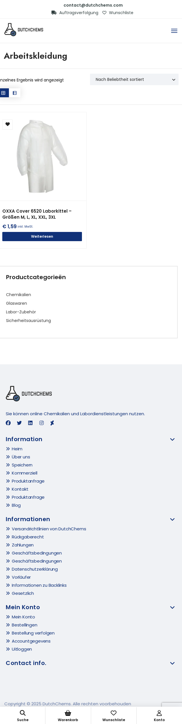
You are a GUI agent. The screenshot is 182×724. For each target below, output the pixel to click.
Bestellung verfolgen (33, 633)
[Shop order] (134, 79)
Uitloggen (22, 649)
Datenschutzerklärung (35, 569)
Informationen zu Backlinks (39, 585)
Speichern (22, 465)
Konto (159, 716)
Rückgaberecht (28, 537)
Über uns (21, 457)
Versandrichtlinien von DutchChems (49, 529)
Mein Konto (23, 617)
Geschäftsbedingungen (37, 553)
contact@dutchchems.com (93, 5)
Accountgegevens (31, 641)
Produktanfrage (28, 481)
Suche (22, 716)
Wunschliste (117, 13)
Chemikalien (18, 295)
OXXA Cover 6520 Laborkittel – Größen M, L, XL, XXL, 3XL (37, 214)
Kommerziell (24, 473)
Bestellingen (24, 625)
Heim (17, 449)
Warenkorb (68, 716)
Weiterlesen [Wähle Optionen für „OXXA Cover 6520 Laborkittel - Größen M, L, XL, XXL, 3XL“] (42, 236)
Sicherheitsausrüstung (28, 320)
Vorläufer (21, 577)
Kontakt (20, 489)
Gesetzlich (23, 593)
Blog (16, 505)
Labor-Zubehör (21, 312)
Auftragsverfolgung (74, 13)
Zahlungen (23, 545)
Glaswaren (16, 303)
